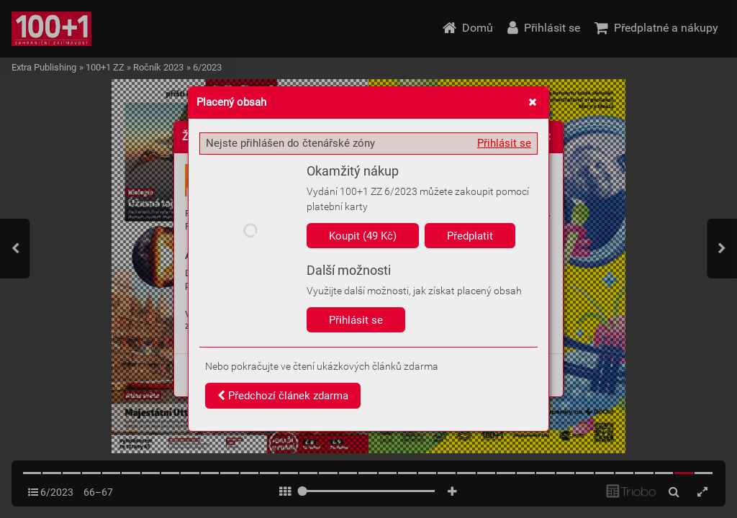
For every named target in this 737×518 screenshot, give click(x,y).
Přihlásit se (504, 143)
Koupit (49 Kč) (363, 236)
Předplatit (470, 236)
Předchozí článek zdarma (282, 395)
